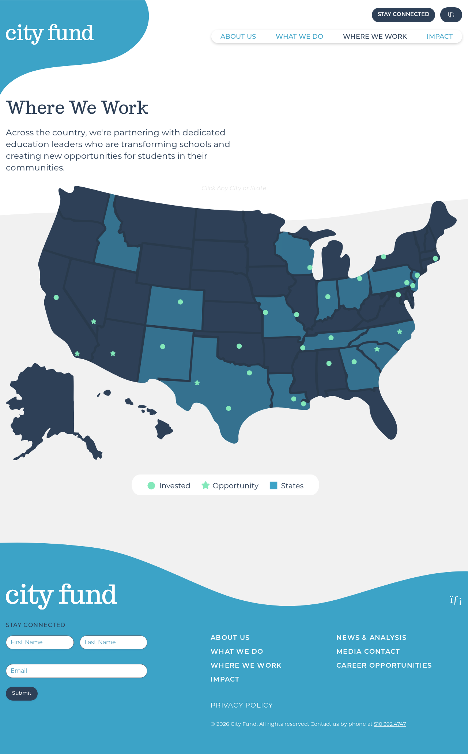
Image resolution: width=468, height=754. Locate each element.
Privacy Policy (242, 705)
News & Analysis (371, 638)
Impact (440, 37)
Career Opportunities (384, 666)
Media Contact (368, 652)
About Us (238, 37)
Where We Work (375, 37)
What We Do (299, 37)
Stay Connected (403, 15)
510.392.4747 (390, 724)
